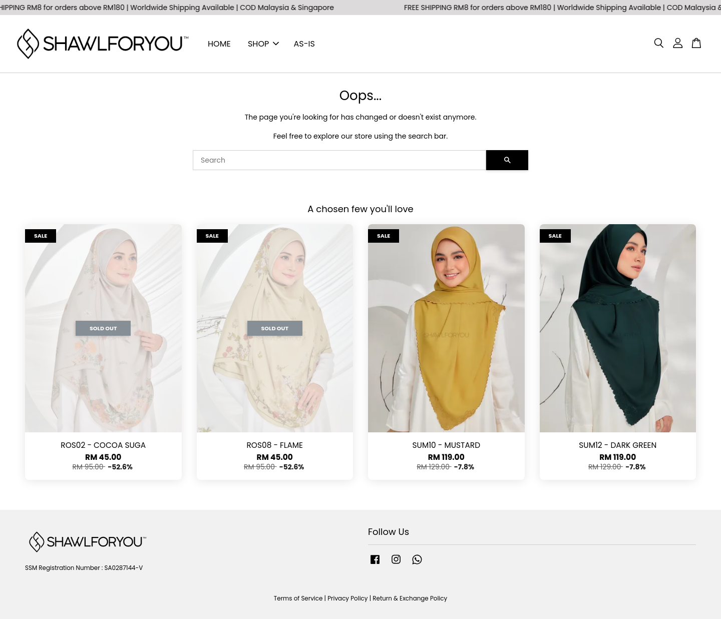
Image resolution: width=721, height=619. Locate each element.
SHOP (263, 44)
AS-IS (304, 44)
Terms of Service (298, 598)
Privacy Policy (347, 598)
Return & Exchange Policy (410, 598)
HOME (219, 44)
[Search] (339, 160)
